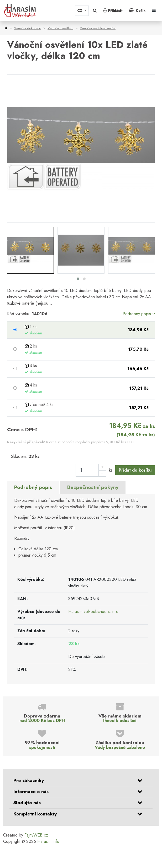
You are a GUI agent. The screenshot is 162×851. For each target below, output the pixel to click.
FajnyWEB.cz (36, 835)
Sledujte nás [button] (27, 802)
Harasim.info (48, 841)
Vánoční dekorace (27, 28)
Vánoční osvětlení (60, 28)
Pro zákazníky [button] (28, 780)
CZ (80, 10)
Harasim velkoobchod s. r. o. (93, 611)
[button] (95, 10)
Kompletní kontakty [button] (35, 813)
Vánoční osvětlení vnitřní (98, 28)
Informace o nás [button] (31, 791)
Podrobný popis (139, 314)
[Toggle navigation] (154, 10)
